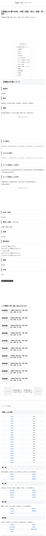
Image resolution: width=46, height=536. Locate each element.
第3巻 (12, 393)
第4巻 (12, 396)
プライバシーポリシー (34, 531)
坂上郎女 (12, 485)
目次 (21, 44)
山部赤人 (12, 481)
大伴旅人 (34, 481)
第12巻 (12, 414)
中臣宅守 (12, 501)
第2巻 (12, 391)
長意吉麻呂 (12, 465)
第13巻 (12, 416)
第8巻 (12, 405)
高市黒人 (34, 462)
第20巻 (12, 432)
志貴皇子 (34, 469)
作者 (20, 76)
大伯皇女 (12, 469)
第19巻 (12, 430)
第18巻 (12, 428)
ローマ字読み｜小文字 (24, 62)
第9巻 (12, 407)
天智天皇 (12, 449)
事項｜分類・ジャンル (24, 67)
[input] (23, 378)
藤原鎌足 (34, 451)
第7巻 (12, 403)
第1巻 (12, 389)
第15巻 (12, 421)
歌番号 (20, 49)
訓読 (20, 53)
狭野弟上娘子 (34, 501)
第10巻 (12, 409)
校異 (20, 69)
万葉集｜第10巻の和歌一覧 (7, 282)
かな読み (21, 56)
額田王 (12, 446)
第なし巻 (12, 435)
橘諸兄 (33, 499)
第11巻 (12, 412)
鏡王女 (12, 451)
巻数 (20, 74)
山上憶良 (12, 483)
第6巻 (12, 400)
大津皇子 (34, 467)
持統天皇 (12, 467)
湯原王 (12, 504)
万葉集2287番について (23, 47)
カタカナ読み (22, 58)
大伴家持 (12, 497)
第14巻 (12, 419)
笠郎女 (33, 497)
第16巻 (12, 423)
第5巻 (12, 398)
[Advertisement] (23, 30)
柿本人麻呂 (12, 462)
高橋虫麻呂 (34, 483)
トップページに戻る (11, 531)
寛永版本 (21, 72)
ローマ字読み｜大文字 (24, 60)
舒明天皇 (34, 446)
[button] (43, 378)
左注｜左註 (21, 65)
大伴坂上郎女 (12, 499)
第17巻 (12, 426)
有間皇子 (34, 449)
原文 (20, 51)
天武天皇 (34, 465)
